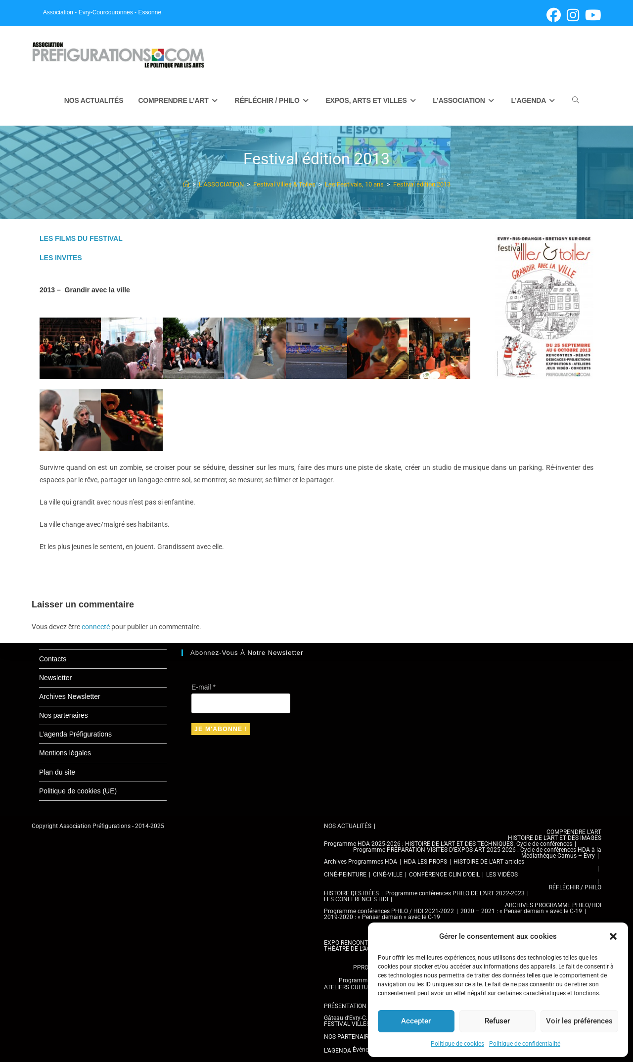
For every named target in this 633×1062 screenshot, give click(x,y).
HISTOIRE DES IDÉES (351, 893)
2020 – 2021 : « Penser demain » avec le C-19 (521, 911)
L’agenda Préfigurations (75, 734)
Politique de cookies (457, 1043)
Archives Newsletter (69, 696)
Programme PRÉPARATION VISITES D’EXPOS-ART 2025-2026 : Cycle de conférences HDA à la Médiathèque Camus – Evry (477, 852)
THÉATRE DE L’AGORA (353, 948)
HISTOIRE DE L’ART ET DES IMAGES (554, 837)
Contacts (52, 659)
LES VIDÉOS (502, 874)
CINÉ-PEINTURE (345, 874)
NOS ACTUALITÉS (347, 826)
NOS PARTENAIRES (349, 1036)
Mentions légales (65, 753)
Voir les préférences (579, 1020)
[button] (613, 936)
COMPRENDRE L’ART (573, 832)
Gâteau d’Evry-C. (345, 1018)
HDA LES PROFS (425, 861)
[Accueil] (186, 184)
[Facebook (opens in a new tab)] (553, 15)
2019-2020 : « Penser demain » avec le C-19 (382, 917)
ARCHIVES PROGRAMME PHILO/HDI (553, 905)
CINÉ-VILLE (388, 874)
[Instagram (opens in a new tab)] (573, 15)
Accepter (416, 1020)
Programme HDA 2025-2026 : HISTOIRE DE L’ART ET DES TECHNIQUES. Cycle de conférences (448, 843)
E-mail (203, 687)
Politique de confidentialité (524, 1043)
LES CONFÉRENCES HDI (356, 899)
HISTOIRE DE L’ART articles (488, 861)
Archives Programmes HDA (360, 861)
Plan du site (57, 772)
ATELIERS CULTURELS (352, 987)
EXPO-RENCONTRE (349, 942)
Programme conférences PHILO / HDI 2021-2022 (389, 911)
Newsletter (55, 678)
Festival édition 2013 (422, 184)
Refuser (497, 1020)
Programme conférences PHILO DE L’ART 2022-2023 (455, 893)
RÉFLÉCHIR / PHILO (575, 887)
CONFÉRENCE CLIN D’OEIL (444, 874)
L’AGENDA (337, 1050)
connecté (96, 627)
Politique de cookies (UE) (78, 791)
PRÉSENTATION (345, 1006)
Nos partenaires (63, 715)
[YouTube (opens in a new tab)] (591, 15)
